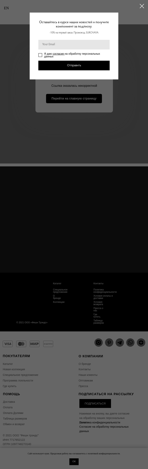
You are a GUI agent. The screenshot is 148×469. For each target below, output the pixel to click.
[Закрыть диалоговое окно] (142, 6)
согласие (58, 53)
